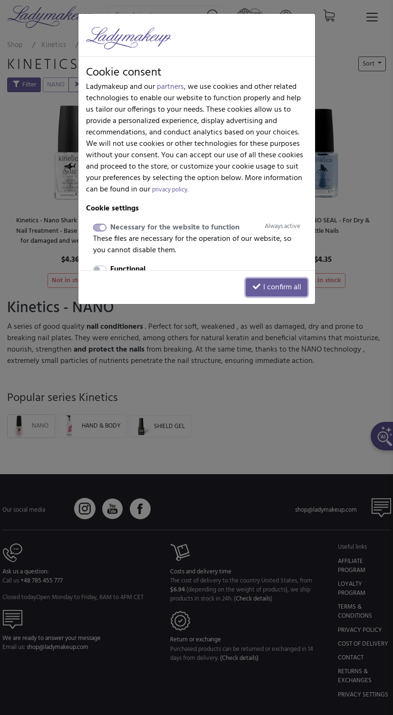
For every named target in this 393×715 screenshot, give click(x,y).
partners (170, 87)
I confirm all (276, 287)
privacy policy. (170, 190)
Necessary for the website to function (205, 227)
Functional (127, 269)
